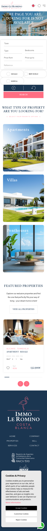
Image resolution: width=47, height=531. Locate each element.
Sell (34, 441)
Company (34, 436)
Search (23, 95)
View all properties (23, 309)
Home (13, 436)
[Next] (26, 383)
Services (12, 445)
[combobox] (23, 43)
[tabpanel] (23, 345)
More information (13, 502)
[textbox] (23, 43)
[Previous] (20, 383)
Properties (12, 441)
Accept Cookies (21, 508)
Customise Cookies (21, 514)
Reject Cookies (21, 520)
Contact (34, 445)
